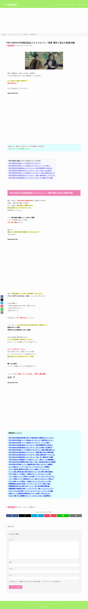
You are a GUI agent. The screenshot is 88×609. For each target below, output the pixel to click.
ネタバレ (25, 507)
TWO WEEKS (11, 45)
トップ (29, 603)
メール (11, 568)
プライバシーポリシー (46, 603)
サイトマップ (36, 603)
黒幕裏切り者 (32, 507)
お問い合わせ (57, 603)
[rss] (82, 1)
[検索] (84, 1)
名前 (10, 562)
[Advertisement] (44, 20)
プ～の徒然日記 (10, 5)
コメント (11, 539)
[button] (12, 515)
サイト (10, 575)
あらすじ (20, 507)
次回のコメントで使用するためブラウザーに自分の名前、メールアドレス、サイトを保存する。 (36, 581)
